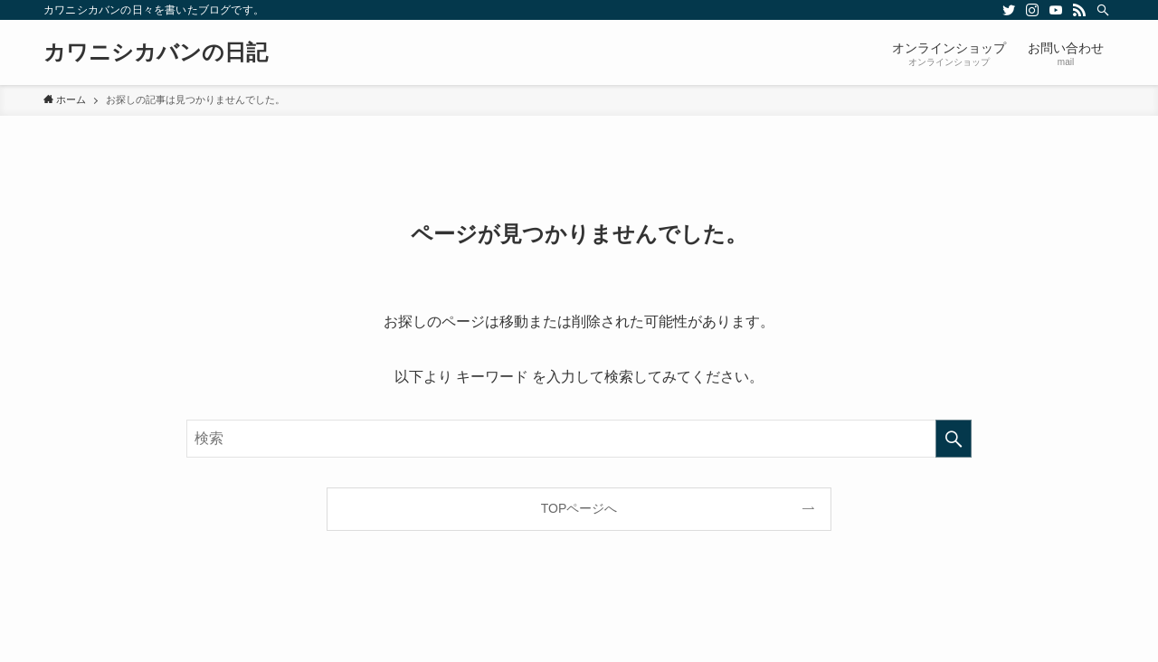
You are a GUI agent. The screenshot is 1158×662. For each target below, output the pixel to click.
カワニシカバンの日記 (155, 52)
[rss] (1079, 10)
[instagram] (1032, 10)
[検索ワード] (579, 439)
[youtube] (1056, 10)
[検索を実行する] (953, 439)
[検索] (1103, 10)
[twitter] (1008, 10)
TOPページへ (579, 508)
